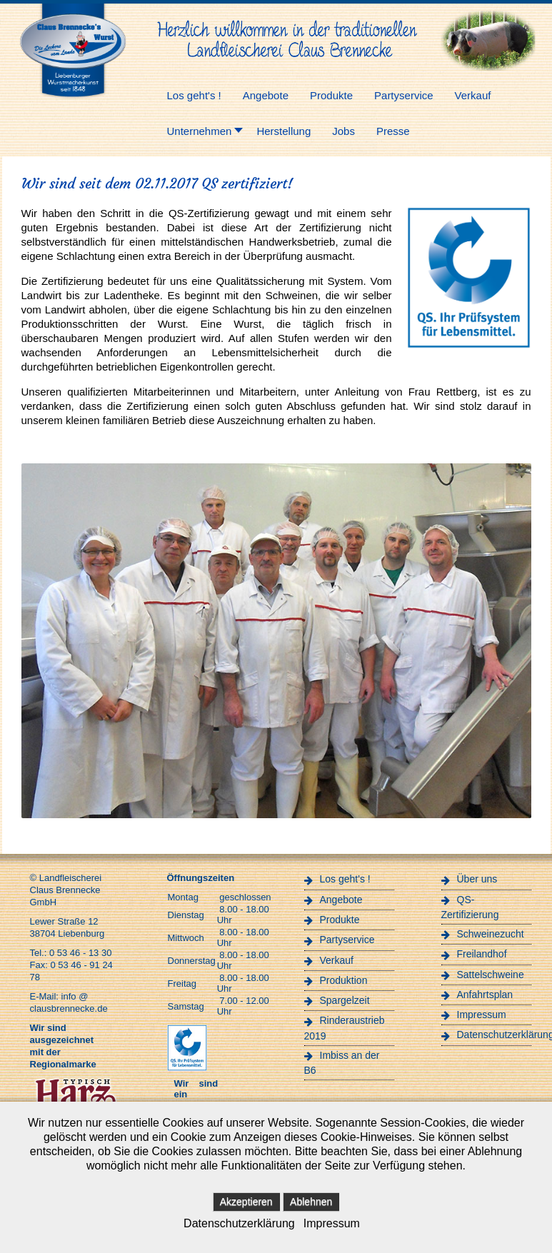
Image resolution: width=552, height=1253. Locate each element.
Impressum (481, 1014)
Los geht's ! (345, 879)
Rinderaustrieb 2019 (344, 1028)
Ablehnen (311, 1201)
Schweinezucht (490, 934)
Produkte (340, 919)
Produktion (344, 980)
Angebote (341, 899)
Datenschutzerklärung (494, 1034)
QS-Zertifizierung (470, 907)
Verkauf (336, 960)
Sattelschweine (490, 974)
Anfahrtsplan (485, 994)
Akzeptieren (246, 1201)
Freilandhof (482, 954)
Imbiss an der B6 (342, 1063)
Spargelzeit (345, 1000)
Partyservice (347, 939)
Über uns (477, 879)
